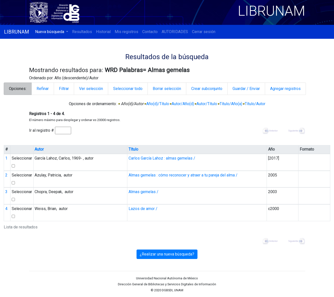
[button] (51, 32)
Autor (39, 149)
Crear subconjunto (206, 88)
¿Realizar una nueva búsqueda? (167, 254)
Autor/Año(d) (183, 103)
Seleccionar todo (128, 88)
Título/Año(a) (231, 103)
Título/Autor (255, 103)
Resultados (82, 31)
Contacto (150, 31)
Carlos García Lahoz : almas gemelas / (162, 158)
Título (133, 149)
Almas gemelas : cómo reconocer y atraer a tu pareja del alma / (183, 175)
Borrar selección (167, 88)
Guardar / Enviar (246, 88)
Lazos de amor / (143, 208)
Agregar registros (285, 88)
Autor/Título (206, 103)
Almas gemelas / (143, 191)
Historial (103, 31)
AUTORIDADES (175, 31)
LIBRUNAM (16, 32)
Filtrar (64, 88)
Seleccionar (22, 158)
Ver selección (91, 88)
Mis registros (126, 31)
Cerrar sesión (203, 31)
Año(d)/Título (157, 103)
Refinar (43, 88)
